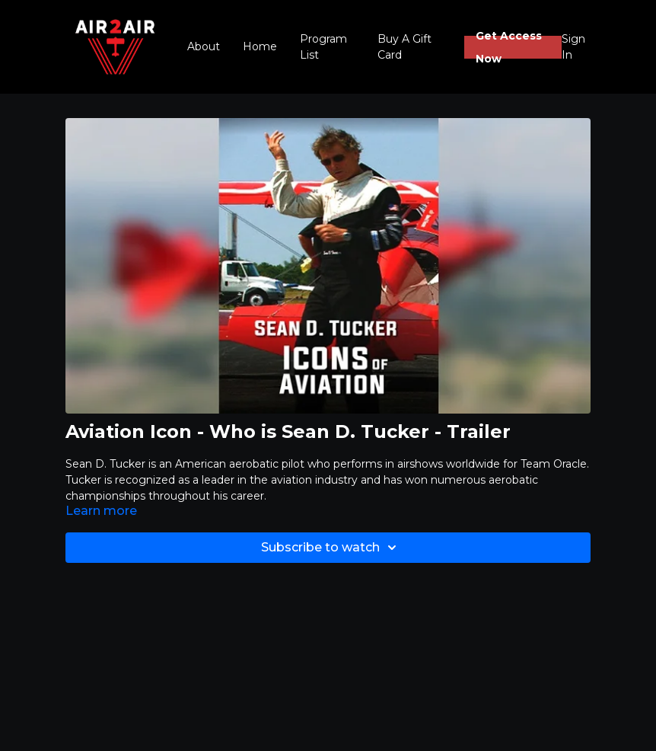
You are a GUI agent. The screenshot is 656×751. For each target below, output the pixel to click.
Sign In (573, 47)
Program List (323, 47)
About (203, 46)
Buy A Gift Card (404, 47)
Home (260, 46)
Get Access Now (509, 47)
